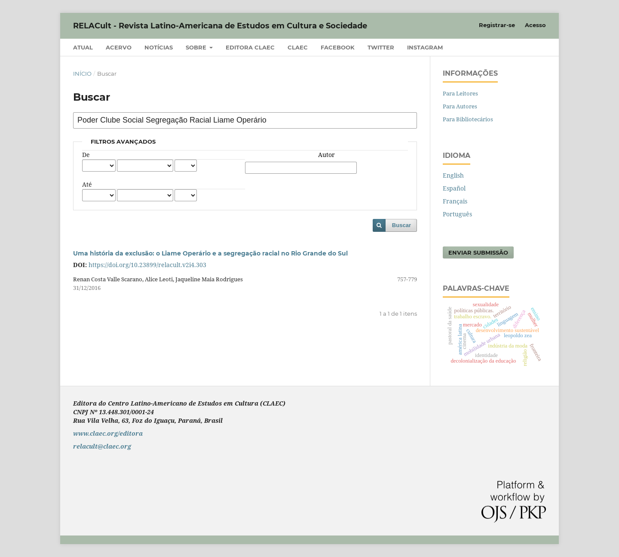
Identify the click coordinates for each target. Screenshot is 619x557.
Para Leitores (460, 93)
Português (457, 214)
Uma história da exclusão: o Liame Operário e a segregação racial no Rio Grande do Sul (210, 253)
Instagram (425, 47)
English (453, 175)
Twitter (381, 47)
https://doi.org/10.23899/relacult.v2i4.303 (147, 265)
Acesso (535, 25)
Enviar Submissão (478, 252)
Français (455, 201)
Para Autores (460, 106)
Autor (326, 155)
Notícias (158, 47)
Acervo (119, 47)
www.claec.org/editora (108, 433)
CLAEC (298, 47)
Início (82, 73)
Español (454, 188)
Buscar (401, 225)
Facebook (338, 47)
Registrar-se (497, 25)
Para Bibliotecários (468, 119)
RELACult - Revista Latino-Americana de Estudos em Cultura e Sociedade (220, 26)
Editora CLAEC (250, 47)
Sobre (197, 47)
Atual (83, 47)
